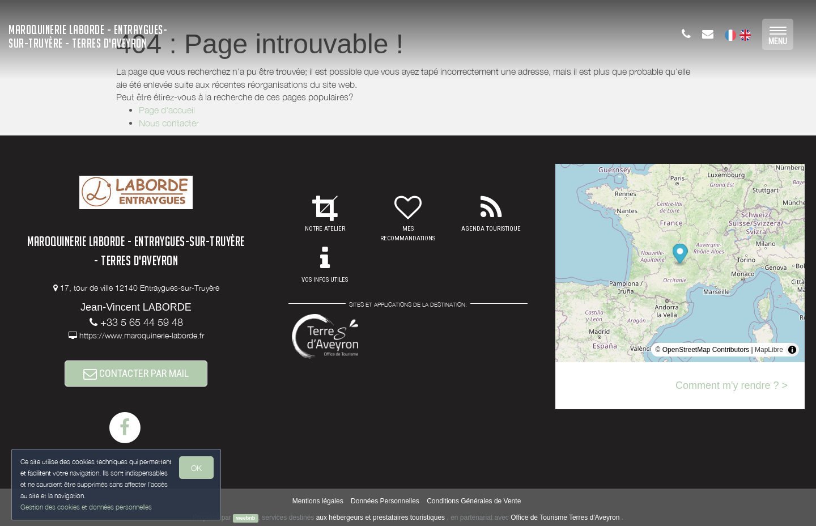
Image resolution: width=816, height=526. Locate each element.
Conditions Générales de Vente (474, 501)
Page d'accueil (167, 110)
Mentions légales (317, 501)
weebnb (246, 518)
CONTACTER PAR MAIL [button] (136, 373)
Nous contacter (169, 123)
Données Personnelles (385, 501)
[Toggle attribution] (792, 350)
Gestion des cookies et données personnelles (86, 507)
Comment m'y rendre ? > (731, 385)
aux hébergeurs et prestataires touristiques (380, 517)
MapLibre (769, 350)
